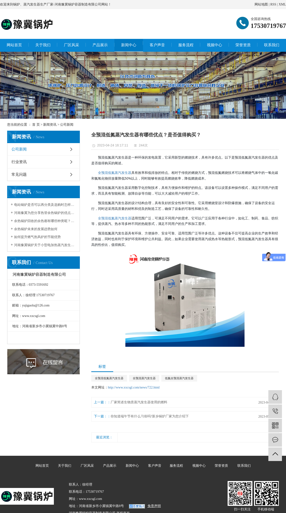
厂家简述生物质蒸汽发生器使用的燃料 (139, 402)
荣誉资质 (243, 45)
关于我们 (43, 45)
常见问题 (19, 174)
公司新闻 (66, 124)
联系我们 (271, 45)
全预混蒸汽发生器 (144, 378)
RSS (273, 4)
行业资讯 (19, 162)
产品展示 (100, 45)
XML (282, 4)
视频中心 (214, 45)
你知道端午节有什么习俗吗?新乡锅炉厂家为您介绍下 (150, 416)
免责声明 (154, 506)
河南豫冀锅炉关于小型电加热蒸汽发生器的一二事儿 (45, 245)
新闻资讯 (49, 124)
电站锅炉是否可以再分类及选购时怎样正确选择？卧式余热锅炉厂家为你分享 (45, 205)
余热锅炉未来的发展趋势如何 (35, 229)
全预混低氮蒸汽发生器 (114, 172)
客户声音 (157, 45)
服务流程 (186, 45)
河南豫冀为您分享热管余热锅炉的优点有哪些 (45, 213)
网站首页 (14, 45)
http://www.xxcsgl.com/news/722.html (134, 387)
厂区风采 (71, 45)
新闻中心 (128, 45)
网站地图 (261, 4)
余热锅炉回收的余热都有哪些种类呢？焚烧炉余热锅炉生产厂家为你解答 (45, 221)
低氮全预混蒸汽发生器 (179, 378)
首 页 (36, 124)
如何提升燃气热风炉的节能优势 (37, 237)
